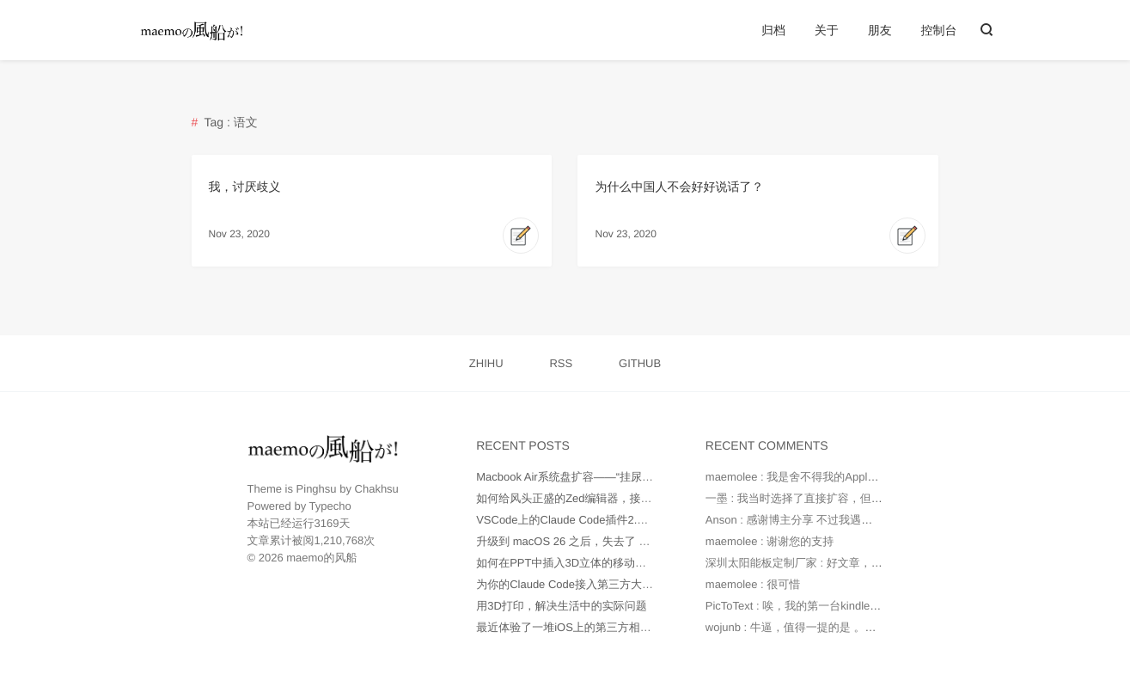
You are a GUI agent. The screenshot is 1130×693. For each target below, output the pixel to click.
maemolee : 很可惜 (753, 584)
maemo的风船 (321, 557)
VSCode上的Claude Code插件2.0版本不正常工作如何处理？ (626, 519)
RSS (560, 363)
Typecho (330, 506)
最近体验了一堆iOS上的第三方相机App (573, 627)
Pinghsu (316, 488)
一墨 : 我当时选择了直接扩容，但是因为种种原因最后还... (849, 498)
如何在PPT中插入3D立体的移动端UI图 (572, 562)
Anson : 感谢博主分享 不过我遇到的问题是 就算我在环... (845, 519)
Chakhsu (377, 488)
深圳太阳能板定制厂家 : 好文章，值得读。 (810, 562)
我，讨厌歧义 (245, 186)
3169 (327, 523)
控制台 (939, 30)
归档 (773, 30)
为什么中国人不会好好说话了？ (679, 186)
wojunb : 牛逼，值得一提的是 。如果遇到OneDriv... (832, 627)
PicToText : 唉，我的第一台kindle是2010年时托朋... (832, 605)
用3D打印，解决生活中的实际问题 (561, 605)
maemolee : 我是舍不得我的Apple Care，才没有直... (835, 476)
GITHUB (640, 363)
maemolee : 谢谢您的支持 (769, 541)
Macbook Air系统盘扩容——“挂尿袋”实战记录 (588, 476)
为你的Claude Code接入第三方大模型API (579, 584)
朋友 (880, 30)
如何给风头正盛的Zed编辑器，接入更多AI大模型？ (603, 498)
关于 (827, 30)
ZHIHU (486, 363)
